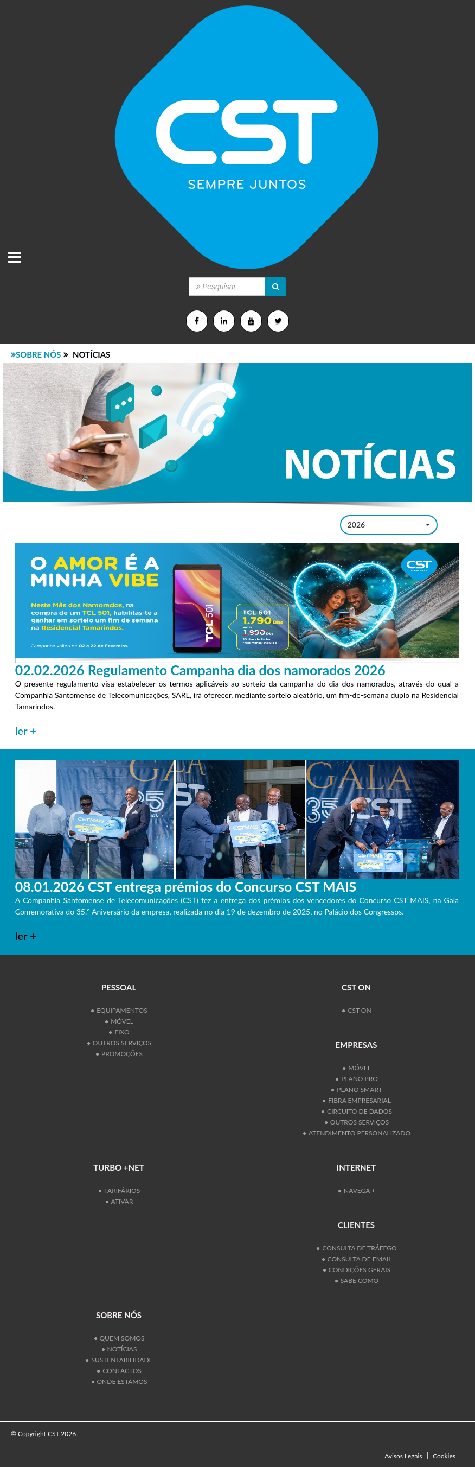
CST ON (356, 1010)
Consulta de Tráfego (356, 1248)
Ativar (119, 1201)
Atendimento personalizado (356, 1133)
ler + (25, 730)
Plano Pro (357, 1079)
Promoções (119, 1054)
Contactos (119, 1371)
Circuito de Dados (357, 1111)
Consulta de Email (357, 1259)
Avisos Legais (403, 1456)
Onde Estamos (119, 1381)
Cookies (444, 1456)
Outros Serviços (119, 1043)
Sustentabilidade (119, 1360)
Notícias (119, 1349)
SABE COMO (356, 1281)
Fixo (119, 1032)
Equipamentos (119, 1010)
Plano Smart (356, 1089)
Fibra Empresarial (357, 1100)
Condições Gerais (356, 1270)
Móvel (119, 1021)
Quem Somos (119, 1338)
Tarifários (119, 1190)
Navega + (356, 1190)
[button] (389, 525)
